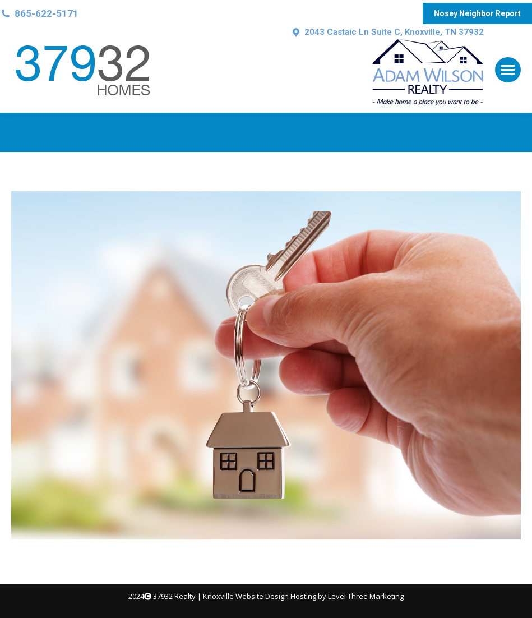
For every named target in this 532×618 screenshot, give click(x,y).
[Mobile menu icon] (508, 69)
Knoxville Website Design (246, 596)
